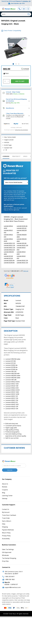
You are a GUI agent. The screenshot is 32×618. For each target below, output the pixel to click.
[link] (10, 285)
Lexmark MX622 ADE (8, 236)
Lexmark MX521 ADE (8, 231)
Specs (25, 156)
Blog (3, 493)
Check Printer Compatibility (11, 30)
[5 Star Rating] (10, 276)
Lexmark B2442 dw (22, 226)
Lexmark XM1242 (21, 228)
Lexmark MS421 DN (22, 260)
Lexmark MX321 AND (21, 248)
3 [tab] (18, 64)
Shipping (5, 527)
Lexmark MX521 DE (9, 243)
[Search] (16, 14)
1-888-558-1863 (10, 579)
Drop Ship (5, 561)
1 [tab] (13, 64)
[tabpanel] (16, 48)
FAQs (3, 524)
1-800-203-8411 (10, 576)
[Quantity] (6, 81)
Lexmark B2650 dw (9, 260)
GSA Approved (6, 552)
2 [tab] (16, 64)
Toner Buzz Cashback (9, 515)
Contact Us (5, 509)
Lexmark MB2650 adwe (22, 236)
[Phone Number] (19, 9)
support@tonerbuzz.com (13, 587)
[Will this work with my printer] (16, 182)
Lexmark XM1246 (21, 243)
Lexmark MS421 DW (22, 245)
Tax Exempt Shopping (9, 558)
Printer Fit (16, 156)
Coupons (5, 490)
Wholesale (5, 555)
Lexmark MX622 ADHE (8, 240)
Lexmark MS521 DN (9, 245)
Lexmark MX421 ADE (21, 257)
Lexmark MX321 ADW (21, 253)
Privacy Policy (6, 536)
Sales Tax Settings (8, 549)
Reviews (4, 487)
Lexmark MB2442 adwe (22, 240)
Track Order (6, 518)
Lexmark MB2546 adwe (9, 253)
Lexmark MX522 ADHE (8, 227)
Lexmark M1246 (8, 256)
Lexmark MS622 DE (9, 249)
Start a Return (6, 521)
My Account (5, 512)
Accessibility (6, 539)
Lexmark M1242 (8, 258)
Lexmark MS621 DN (9, 247)
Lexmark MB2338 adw (22, 231)
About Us (5, 484)
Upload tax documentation (21, 130)
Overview (6, 156)
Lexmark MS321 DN (22, 262)
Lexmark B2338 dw (9, 262)
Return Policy (6, 533)
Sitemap (4, 498)
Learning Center (7, 496)
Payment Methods (8, 530)
